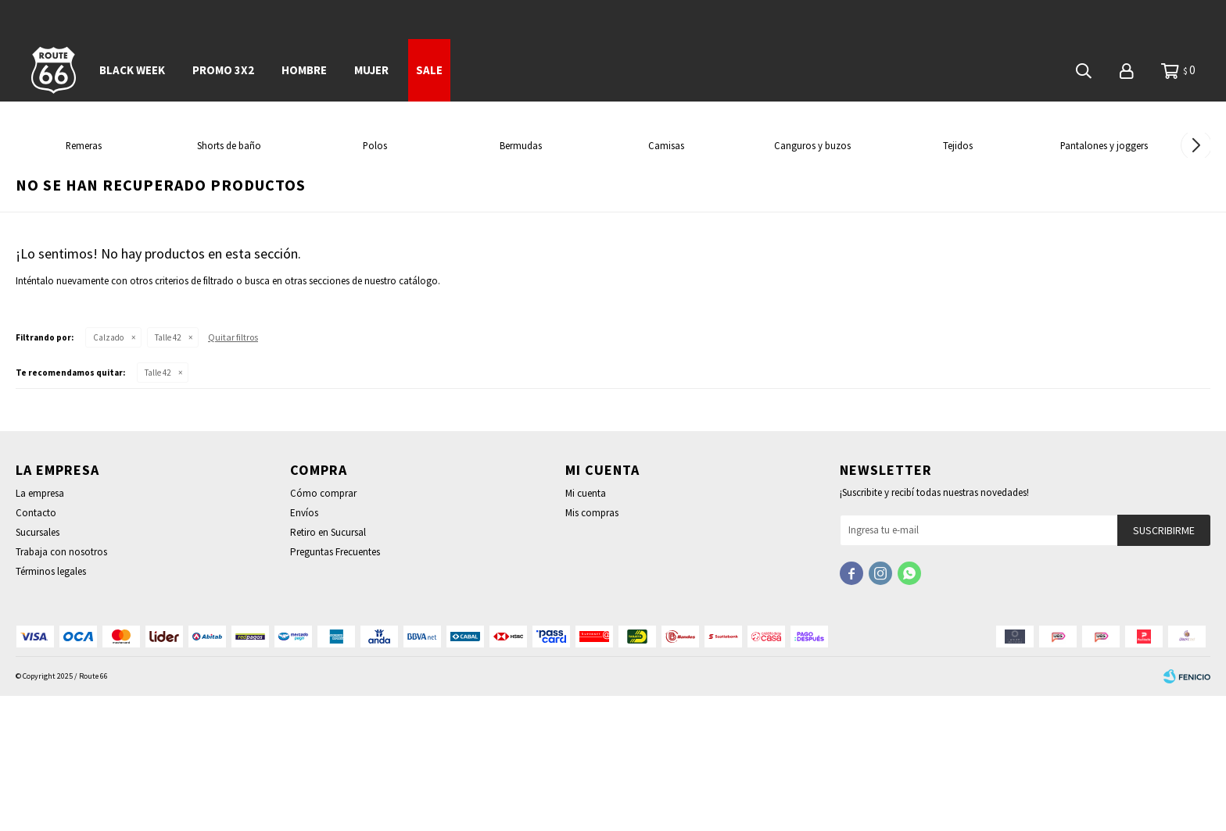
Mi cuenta (585, 628)
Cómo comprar (323, 628)
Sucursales (37, 667)
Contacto (36, 647)
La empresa (40, 628)
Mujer (371, 69)
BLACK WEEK (132, 69)
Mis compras (591, 647)
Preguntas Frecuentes (335, 687)
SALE (429, 69)
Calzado (108, 472)
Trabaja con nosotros (61, 687)
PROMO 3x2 (223, 69)
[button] (1195, 213)
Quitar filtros (233, 472)
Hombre (304, 69)
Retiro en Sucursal (328, 667)
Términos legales (51, 706)
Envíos (304, 647)
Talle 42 (168, 472)
